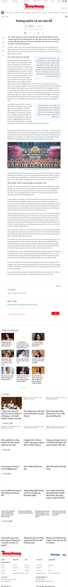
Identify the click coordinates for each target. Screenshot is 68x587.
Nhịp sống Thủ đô (41, 573)
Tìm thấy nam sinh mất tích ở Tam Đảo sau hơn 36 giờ (34, 413)
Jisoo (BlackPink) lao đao (33, 467)
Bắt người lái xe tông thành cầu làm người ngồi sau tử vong (10, 442)
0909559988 (41, 579)
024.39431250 (6, 581)
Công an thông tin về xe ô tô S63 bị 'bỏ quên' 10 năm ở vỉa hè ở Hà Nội (56, 442)
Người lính (56, 12)
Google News (66, 16)
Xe (60, 12)
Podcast (39, 559)
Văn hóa (65, 12)
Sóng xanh (17, 12)
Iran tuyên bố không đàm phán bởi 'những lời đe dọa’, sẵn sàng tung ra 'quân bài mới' (55, 494)
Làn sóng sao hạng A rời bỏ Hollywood (10, 467)
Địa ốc (22, 12)
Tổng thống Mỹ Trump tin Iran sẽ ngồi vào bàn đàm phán (34, 493)
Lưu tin (3, 47)
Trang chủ (2, 12)
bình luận (43, 33)
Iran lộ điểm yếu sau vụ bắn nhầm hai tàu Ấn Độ (11, 493)
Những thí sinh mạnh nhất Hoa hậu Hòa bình (6, 344)
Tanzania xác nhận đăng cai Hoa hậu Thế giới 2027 (7, 377)
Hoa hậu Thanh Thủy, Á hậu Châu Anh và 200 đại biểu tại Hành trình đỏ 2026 (37, 379)
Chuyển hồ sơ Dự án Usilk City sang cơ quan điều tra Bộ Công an (34, 442)
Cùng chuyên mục (10, 330)
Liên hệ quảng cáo (41, 577)
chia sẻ (25, 33)
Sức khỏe (28, 12)
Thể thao (50, 12)
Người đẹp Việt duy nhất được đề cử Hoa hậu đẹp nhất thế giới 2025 (23, 378)
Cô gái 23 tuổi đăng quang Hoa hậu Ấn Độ (37, 344)
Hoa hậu (5, 16)
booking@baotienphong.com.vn (45, 581)
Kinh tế (11, 12)
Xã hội (6, 12)
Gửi (55, 313)
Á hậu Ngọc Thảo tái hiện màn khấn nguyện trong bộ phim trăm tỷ (23, 344)
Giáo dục (27, 570)
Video (3, 559)
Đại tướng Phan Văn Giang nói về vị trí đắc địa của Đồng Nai (55, 413)
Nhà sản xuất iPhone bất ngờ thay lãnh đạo (25, 512)
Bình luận (3, 51)
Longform (51, 559)
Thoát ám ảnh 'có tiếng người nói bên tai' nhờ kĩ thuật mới (34, 540)
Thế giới (34, 12)
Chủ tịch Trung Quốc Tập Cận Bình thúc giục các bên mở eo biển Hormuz (8, 513)
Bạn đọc (3, 573)
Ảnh (26, 559)
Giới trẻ (39, 12)
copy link (34, 33)
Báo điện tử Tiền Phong (34, 6)
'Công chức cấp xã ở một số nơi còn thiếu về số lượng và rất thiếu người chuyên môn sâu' (11, 415)
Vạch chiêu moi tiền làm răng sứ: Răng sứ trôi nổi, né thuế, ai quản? (10, 541)
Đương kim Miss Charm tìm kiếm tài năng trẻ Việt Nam (6, 361)
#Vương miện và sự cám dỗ (17, 293)
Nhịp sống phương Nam (54, 573)
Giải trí (6, 450)
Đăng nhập (10, 304)
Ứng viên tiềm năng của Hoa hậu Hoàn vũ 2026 (38, 361)
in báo (38, 33)
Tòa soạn (4, 577)
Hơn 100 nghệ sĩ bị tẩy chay (56, 467)
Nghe (3, 38)
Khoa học (39, 570)
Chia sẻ (3, 42)
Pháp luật (44, 12)
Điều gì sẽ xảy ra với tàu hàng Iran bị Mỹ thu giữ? (59, 513)
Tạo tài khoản (21, 304)
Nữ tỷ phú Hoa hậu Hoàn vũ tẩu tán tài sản (23, 361)
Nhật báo (16, 559)
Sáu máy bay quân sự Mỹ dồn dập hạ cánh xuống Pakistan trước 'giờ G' (42, 513)
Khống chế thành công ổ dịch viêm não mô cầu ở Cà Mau (56, 540)
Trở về (3, 55)
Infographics (5, 562)
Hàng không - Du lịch (18, 573)
